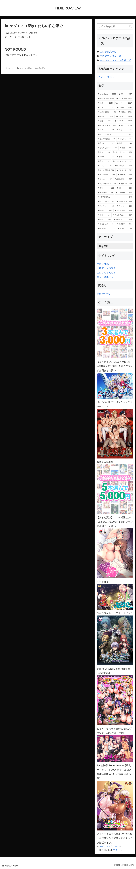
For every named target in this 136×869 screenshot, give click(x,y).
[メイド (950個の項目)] (106, 130)
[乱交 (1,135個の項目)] (105, 121)
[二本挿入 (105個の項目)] (124, 224)
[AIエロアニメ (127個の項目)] (122, 215)
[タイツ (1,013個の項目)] (125, 126)
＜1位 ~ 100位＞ (105, 77)
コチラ (116, 850)
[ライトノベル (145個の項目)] (106, 202)
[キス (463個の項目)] (104, 152)
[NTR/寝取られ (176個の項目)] (115, 197)
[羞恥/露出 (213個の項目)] (105, 193)
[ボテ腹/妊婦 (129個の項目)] (123, 211)
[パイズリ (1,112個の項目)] (123, 121)
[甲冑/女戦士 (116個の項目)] (123, 220)
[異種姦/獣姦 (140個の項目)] (124, 202)
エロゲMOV (103, 264)
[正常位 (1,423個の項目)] (124, 108)
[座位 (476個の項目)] (126, 148)
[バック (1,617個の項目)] (123, 103)
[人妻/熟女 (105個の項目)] (106, 229)
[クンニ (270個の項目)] (105, 179)
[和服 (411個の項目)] (124, 157)
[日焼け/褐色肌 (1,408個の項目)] (107, 112)
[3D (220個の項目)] (124, 188)
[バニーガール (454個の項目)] (122, 152)
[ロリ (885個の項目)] (124, 130)
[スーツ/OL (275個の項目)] (124, 175)
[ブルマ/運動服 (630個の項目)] (106, 139)
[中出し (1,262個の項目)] (106, 117)
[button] (130, 26)
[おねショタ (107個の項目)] (106, 224)
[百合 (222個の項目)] (106, 188)
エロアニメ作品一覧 (110, 56)
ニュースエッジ (105, 277)
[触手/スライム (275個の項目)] (106, 175)
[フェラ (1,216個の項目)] (124, 117)
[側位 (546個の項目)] (124, 143)
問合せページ (104, 293)
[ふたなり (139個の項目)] (106, 206)
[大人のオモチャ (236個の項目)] (107, 184)
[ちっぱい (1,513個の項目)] (106, 108)
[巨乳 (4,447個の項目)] (125, 94)
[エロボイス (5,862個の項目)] (107, 94)
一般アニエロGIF (106, 268)
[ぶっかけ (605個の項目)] (125, 139)
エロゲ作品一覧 (108, 51)
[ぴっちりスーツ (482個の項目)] (108, 148)
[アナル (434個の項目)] (106, 157)
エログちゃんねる (106, 272)
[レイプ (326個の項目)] (105, 166)
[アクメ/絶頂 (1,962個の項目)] (124, 99)
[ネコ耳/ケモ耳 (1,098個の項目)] (107, 126)
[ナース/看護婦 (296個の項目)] (106, 170)
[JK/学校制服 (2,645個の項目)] (106, 99)
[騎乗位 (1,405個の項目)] (125, 112)
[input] (115, 26)
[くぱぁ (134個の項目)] (105, 211)
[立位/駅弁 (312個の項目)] (123, 166)
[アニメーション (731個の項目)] (115, 134)
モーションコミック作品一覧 (115, 60)
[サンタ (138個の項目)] (124, 206)
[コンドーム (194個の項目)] (124, 193)
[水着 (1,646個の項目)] (105, 103)
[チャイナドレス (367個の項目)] (122, 161)
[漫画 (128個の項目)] (104, 215)
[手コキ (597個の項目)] (106, 143)
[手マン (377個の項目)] (104, 161)
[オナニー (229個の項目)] (125, 184)
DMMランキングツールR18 (109, 846)
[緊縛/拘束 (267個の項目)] (123, 179)
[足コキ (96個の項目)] (125, 229)
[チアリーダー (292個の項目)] (124, 170)
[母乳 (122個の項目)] (104, 220)
